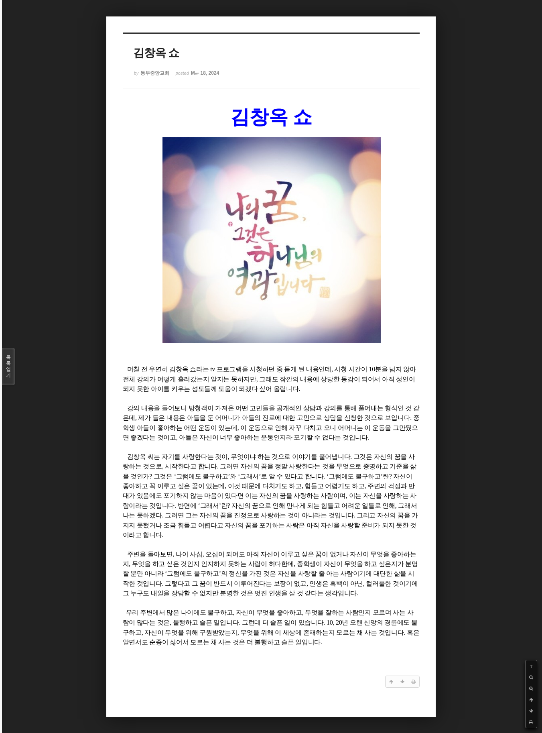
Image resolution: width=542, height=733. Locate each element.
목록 (8, 366)
